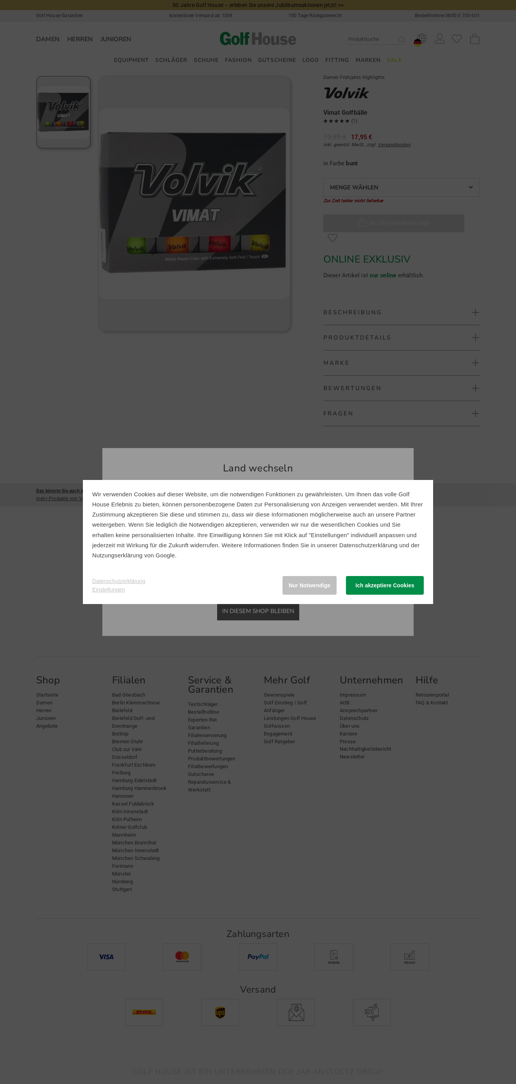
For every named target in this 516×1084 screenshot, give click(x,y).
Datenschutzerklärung (368, 545)
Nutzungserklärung (117, 555)
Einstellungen (108, 590)
